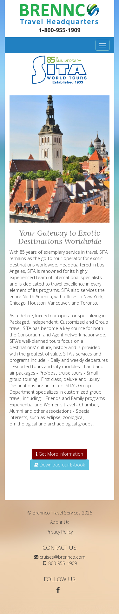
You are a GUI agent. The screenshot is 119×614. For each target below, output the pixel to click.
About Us (59, 522)
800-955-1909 (62, 563)
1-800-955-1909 (59, 30)
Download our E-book (59, 465)
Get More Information (59, 454)
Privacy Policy (59, 532)
